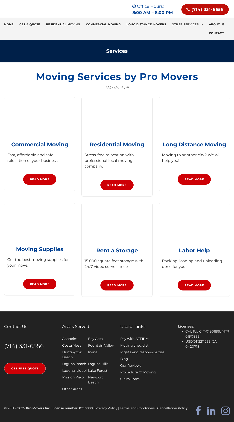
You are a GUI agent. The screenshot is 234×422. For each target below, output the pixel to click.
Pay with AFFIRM (134, 339)
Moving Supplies (39, 249)
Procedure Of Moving (138, 372)
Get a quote (29, 24)
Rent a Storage (117, 250)
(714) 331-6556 (205, 9)
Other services (185, 24)
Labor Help (194, 250)
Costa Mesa (71, 345)
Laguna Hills (98, 364)
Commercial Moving (103, 24)
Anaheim (69, 339)
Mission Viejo (73, 377)
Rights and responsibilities (142, 352)
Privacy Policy (106, 408)
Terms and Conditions (137, 408)
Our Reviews (130, 366)
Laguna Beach (74, 364)
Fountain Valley (101, 345)
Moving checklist (134, 345)
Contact (216, 33)
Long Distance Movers (146, 24)
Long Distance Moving (194, 144)
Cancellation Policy (172, 408)
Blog (124, 359)
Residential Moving (63, 24)
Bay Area (95, 339)
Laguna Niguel (74, 371)
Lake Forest (98, 371)
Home (9, 24)
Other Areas (72, 389)
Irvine (92, 352)
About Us (217, 24)
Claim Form (130, 379)
